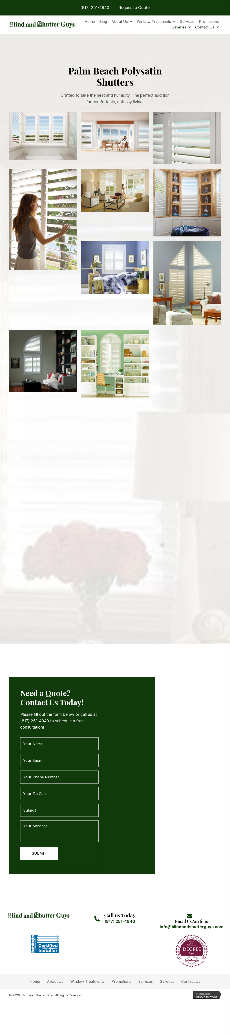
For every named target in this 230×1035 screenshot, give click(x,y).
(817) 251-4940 (94, 7)
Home (35, 971)
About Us (55, 971)
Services (145, 971)
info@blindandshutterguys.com (191, 916)
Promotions (121, 971)
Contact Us (190, 971)
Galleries (167, 971)
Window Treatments (87, 971)
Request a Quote (134, 7)
